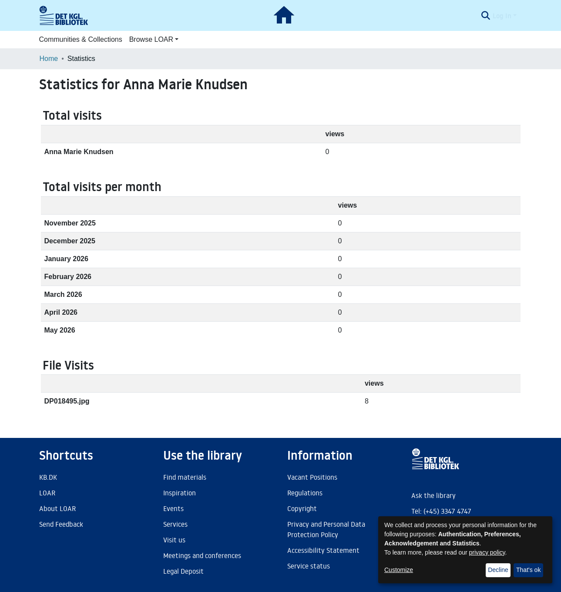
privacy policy (487, 552)
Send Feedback (61, 524)
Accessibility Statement (323, 550)
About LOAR (57, 508)
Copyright (302, 508)
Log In (502, 15)
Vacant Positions (312, 477)
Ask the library (433, 495)
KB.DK (48, 477)
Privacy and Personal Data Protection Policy (326, 529)
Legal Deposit (183, 571)
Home (49, 58)
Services (175, 524)
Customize (398, 569)
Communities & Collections (80, 39)
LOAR (47, 492)
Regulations (304, 492)
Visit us (174, 539)
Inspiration (179, 492)
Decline (498, 569)
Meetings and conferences (202, 555)
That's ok (528, 569)
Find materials (184, 477)
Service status (308, 566)
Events (173, 508)
